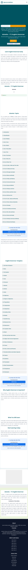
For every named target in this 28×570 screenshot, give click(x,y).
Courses (14, 530)
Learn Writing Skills (14, 444)
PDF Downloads (14, 562)
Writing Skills (14, 565)
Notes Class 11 (14, 548)
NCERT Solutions (14, 555)
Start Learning (13, 40)
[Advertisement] (13, 12)
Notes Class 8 (14, 543)
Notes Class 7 (14, 541)
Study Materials (14, 560)
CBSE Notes (14, 381)
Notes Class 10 (14, 546)
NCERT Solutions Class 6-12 (14, 231)
